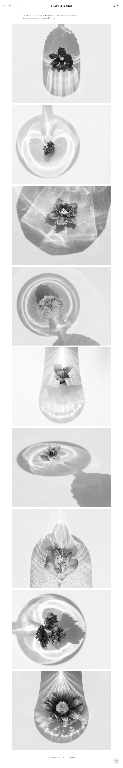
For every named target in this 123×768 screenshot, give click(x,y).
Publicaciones (12, 6)
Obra (5, 6)
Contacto (20, 6)
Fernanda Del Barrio (61, 5)
